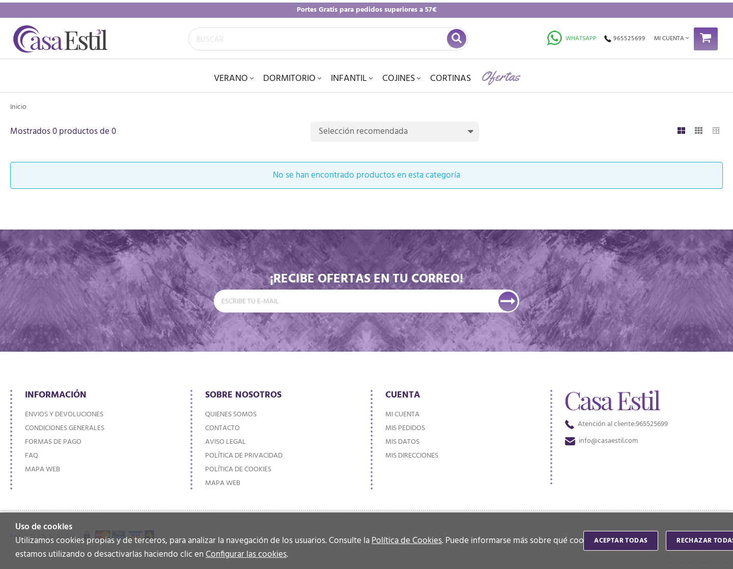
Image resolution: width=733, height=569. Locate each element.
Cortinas (450, 78)
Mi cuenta (402, 414)
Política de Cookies (407, 541)
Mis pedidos (405, 428)
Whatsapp (572, 38)
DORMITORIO (289, 78)
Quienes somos (231, 414)
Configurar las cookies (246, 554)
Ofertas (500, 76)
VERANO (231, 78)
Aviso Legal (225, 442)
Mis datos (402, 442)
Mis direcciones (411, 456)
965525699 (624, 39)
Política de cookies (238, 469)
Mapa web (42, 469)
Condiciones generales (64, 428)
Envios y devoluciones (64, 414)
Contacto (222, 428)
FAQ (31, 456)
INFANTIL (349, 78)
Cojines (398, 78)
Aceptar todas (620, 540)
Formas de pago (53, 442)
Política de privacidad (244, 456)
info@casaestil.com (601, 441)
